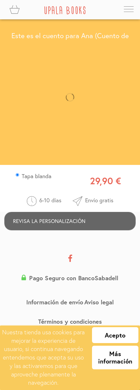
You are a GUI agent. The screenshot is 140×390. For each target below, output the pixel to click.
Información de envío (54, 302)
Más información (115, 357)
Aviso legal (99, 302)
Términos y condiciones (70, 321)
